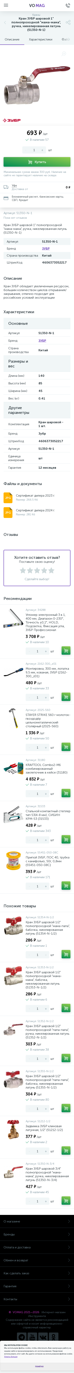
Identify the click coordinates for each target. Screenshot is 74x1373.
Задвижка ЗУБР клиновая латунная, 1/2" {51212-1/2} (44, 1128)
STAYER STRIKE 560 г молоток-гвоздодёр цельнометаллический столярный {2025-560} (48, 720)
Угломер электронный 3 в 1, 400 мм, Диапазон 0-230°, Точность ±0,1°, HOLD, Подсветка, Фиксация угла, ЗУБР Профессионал (46, 622)
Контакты (37, 1299)
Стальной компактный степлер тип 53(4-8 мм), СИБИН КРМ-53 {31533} (48, 815)
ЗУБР (46, 248)
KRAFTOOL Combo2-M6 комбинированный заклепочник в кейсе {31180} (46, 768)
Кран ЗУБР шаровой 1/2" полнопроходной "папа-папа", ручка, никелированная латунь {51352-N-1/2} (47, 1031)
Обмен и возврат (37, 1260)
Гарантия (37, 1286)
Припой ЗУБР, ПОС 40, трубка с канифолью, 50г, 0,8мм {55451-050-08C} (47, 861)
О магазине (37, 1221)
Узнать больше (10, 1356)
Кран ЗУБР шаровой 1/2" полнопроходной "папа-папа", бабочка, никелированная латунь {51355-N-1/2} (47, 1081)
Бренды (37, 1234)
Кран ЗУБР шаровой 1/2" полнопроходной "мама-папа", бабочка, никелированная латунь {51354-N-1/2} (48, 927)
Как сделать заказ (37, 1273)
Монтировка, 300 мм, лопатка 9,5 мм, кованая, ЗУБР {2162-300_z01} (47, 672)
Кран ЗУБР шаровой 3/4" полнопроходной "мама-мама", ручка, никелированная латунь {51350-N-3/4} (47, 1174)
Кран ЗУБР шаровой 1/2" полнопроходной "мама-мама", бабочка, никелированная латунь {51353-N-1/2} (44, 979)
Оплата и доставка (37, 1247)
